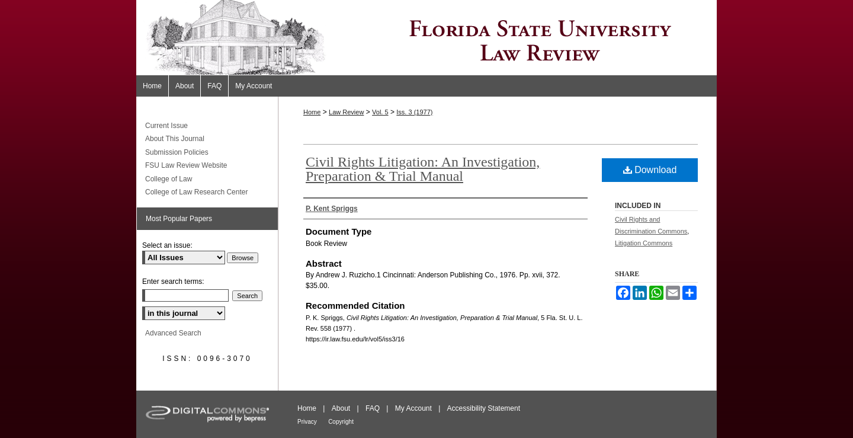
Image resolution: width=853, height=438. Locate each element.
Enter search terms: (173, 281)
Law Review (346, 112)
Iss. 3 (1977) (414, 112)
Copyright (341, 421)
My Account (413, 408)
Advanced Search (173, 333)
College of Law (168, 179)
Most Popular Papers (179, 219)
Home (311, 112)
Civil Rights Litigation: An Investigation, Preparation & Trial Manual (423, 169)
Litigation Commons (643, 243)
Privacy (307, 421)
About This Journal (174, 139)
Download (650, 170)
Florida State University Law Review (426, 37)
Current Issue (166, 126)
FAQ (372, 408)
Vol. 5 (380, 112)
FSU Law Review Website (186, 165)
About (341, 408)
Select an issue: (167, 245)
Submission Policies (177, 152)
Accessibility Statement (483, 408)
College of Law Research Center (196, 192)
